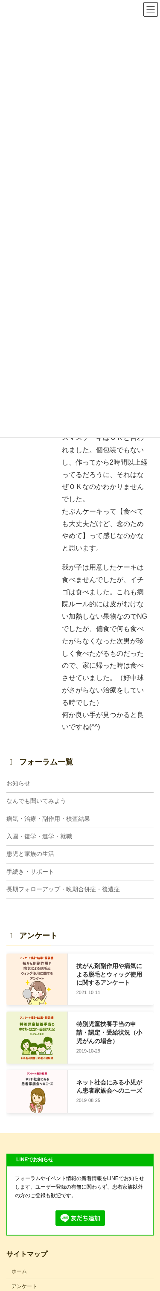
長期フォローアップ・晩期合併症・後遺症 (63, 889)
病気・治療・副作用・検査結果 (48, 818)
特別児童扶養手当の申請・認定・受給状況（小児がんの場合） (109, 1032)
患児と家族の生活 (30, 854)
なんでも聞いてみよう (36, 800)
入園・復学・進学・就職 (39, 836)
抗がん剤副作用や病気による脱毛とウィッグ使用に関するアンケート (109, 974)
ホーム (19, 1271)
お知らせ (18, 783)
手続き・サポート (30, 871)
